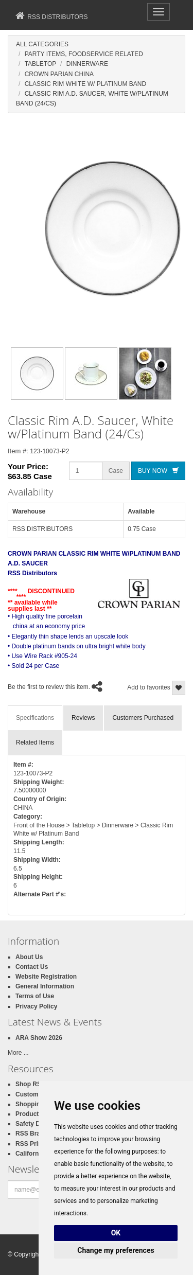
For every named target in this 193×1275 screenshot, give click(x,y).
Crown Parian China (59, 74)
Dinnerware (87, 63)
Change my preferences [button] (115, 1250)
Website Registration (46, 976)
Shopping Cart (36, 1104)
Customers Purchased (142, 717)
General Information (44, 986)
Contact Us (31, 966)
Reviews (83, 717)
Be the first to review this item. (49, 687)
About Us (29, 957)
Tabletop (41, 63)
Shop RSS (30, 1084)
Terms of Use (34, 996)
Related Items (35, 742)
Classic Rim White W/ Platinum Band (85, 83)
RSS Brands (33, 1133)
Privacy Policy (36, 1006)
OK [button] (116, 1233)
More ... (18, 1052)
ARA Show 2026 (38, 1037)
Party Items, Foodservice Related (84, 54)
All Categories (42, 44)
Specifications (35, 717)
